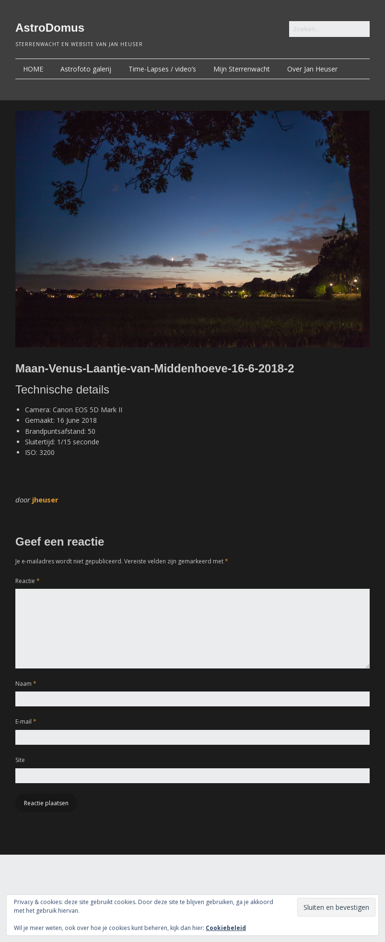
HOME (33, 68)
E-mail (25, 721)
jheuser (45, 499)
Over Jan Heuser (312, 68)
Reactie (27, 581)
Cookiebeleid (226, 928)
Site (20, 760)
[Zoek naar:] (329, 29)
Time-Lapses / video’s (162, 68)
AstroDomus (49, 27)
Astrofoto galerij (85, 68)
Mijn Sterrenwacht (241, 68)
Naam (25, 684)
